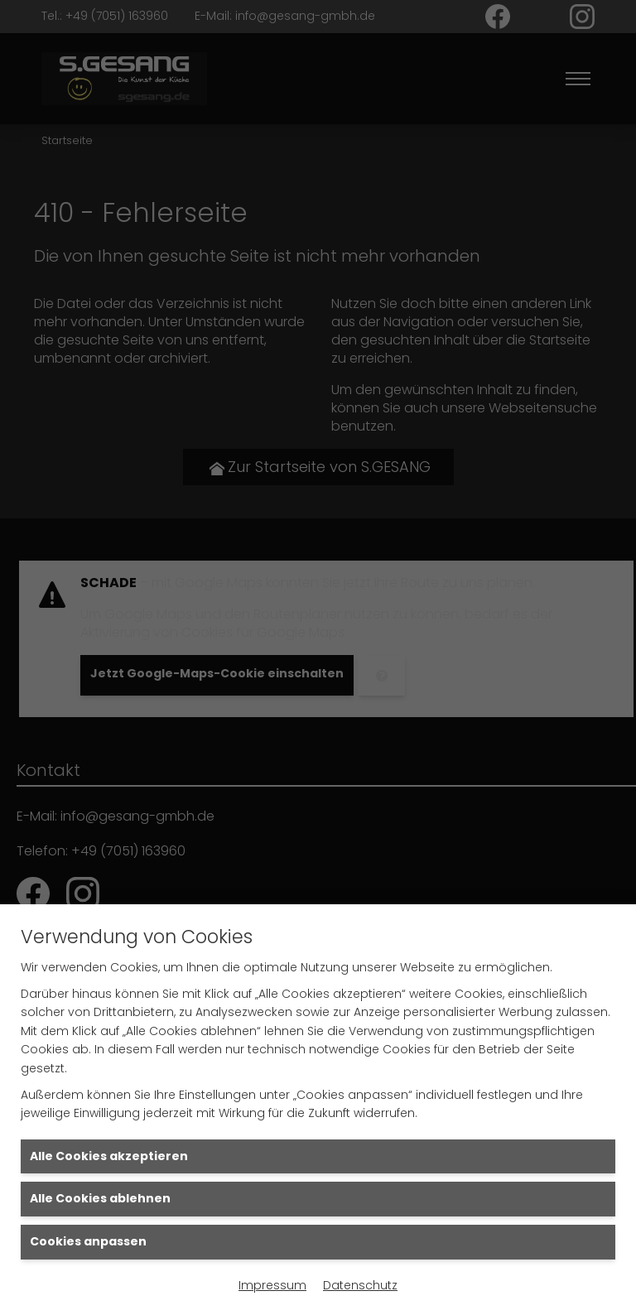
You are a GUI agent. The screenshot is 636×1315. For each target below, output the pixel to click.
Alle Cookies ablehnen (100, 1198)
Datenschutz (360, 1285)
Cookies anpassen (88, 1241)
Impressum (272, 1285)
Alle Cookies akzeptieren (109, 1156)
